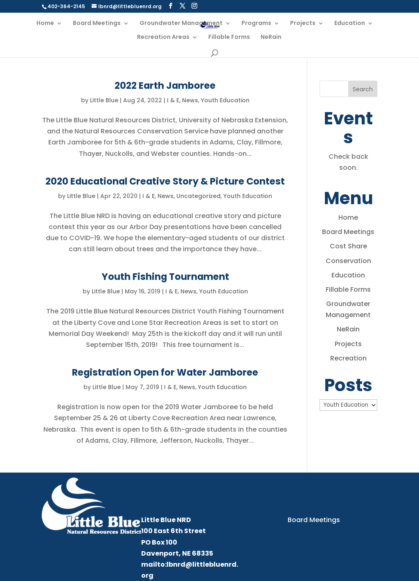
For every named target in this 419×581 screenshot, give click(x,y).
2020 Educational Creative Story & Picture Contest (165, 181)
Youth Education (225, 100)
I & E (173, 100)
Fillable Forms (229, 37)
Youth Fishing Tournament (165, 276)
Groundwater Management (181, 23)
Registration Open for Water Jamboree (165, 372)
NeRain (271, 37)
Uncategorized (198, 196)
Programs (256, 23)
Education (349, 23)
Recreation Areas (163, 37)
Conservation (348, 261)
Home (45, 23)
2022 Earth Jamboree (165, 85)
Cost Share (348, 246)
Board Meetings (97, 23)
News (190, 100)
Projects (302, 23)
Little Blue (104, 100)
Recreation (348, 358)
